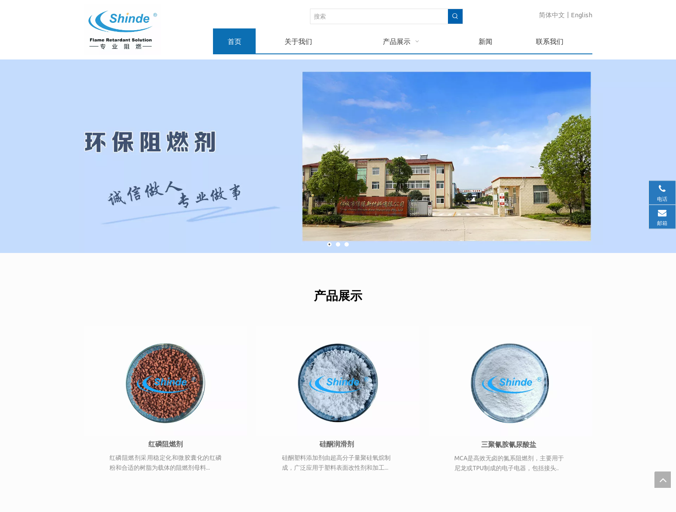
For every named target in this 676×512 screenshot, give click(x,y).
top (662, 479)
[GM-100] (511, 381)
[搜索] (379, 16)
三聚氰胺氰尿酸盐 (508, 444)
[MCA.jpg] (337, 381)
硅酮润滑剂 (336, 444)
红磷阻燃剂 (165, 444)
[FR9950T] (165, 381)
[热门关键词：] (455, 16)
